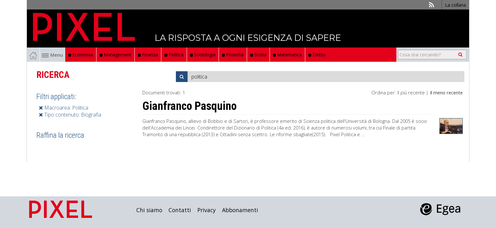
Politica (173, 55)
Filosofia (233, 55)
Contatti (180, 210)
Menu (52, 55)
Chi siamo (149, 210)
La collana (455, 5)
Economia (80, 55)
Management (115, 55)
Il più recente (411, 92)
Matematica (287, 55)
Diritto (317, 55)
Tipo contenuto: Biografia (70, 114)
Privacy (206, 210)
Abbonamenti (240, 210)
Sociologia (202, 55)
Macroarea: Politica (63, 107)
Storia (258, 55)
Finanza (148, 55)
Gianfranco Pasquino (189, 106)
